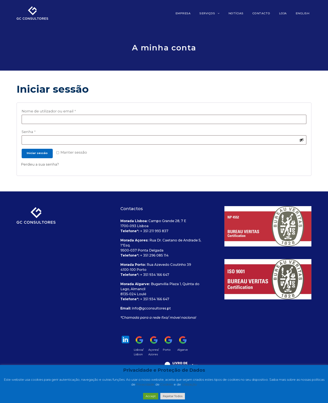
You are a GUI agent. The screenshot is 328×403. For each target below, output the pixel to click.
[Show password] (301, 140)
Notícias (236, 13)
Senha (30, 131)
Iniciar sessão (37, 153)
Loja (283, 13)
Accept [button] (151, 396)
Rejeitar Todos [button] (172, 396)
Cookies (167, 384)
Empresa (183, 13)
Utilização (189, 384)
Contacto (261, 13)
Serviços (207, 13)
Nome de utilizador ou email (50, 111)
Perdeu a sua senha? (40, 164)
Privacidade (145, 384)
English (303, 13)
